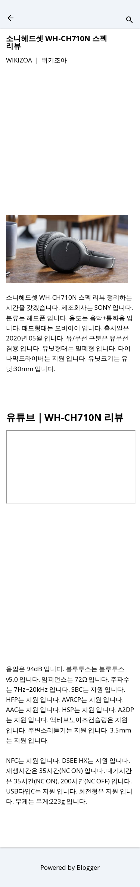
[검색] (129, 20)
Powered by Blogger (70, 867)
